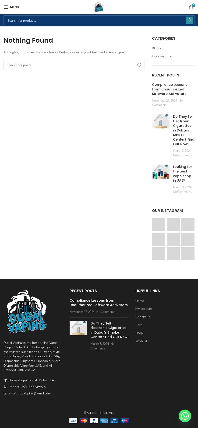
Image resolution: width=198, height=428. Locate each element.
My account (143, 309)
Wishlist (141, 341)
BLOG (156, 48)
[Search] (99, 20)
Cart (138, 325)
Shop (139, 333)
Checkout (142, 317)
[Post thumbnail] (161, 135)
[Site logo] (99, 7)
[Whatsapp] (185, 416)
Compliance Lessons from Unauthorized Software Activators (169, 89)
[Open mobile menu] (11, 7)
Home (139, 301)
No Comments (182, 155)
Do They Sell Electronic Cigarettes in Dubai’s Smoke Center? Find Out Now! (183, 130)
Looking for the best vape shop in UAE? (182, 173)
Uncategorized (162, 56)
